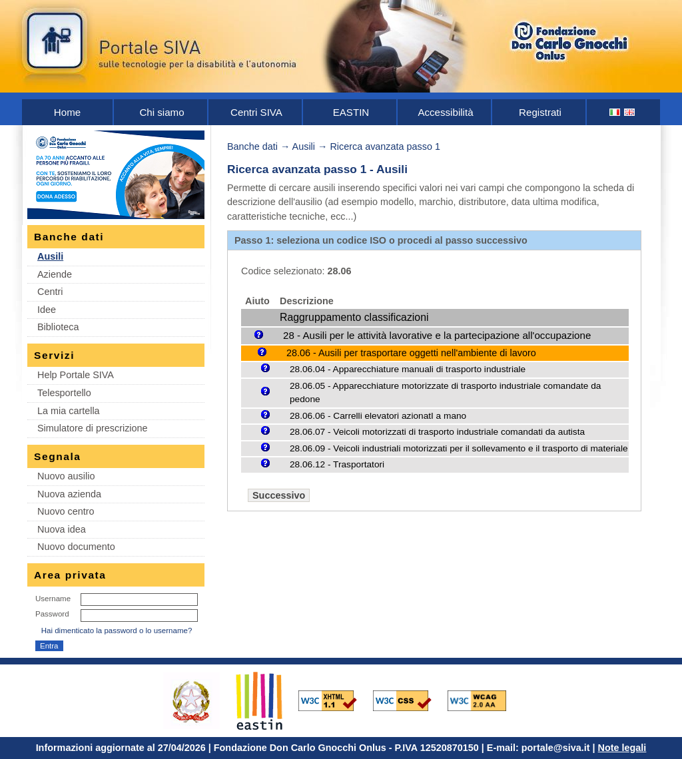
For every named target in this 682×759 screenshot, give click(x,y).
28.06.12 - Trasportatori (337, 464)
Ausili (50, 256)
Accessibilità (445, 112)
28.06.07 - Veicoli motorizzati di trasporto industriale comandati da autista (437, 432)
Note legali (622, 747)
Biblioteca (58, 327)
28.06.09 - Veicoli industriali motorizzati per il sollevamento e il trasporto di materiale (459, 448)
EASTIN (351, 112)
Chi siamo (161, 112)
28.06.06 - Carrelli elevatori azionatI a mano (378, 416)
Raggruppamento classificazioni (354, 317)
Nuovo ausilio (66, 476)
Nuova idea (61, 529)
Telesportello (64, 392)
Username (53, 599)
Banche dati (252, 146)
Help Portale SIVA (75, 375)
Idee (46, 309)
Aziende (54, 274)
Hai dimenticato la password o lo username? (116, 630)
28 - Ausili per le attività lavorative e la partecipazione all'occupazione (437, 335)
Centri (50, 291)
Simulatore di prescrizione (92, 428)
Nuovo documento (76, 546)
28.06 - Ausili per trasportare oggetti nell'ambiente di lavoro (411, 353)
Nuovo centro (66, 511)
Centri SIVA (256, 112)
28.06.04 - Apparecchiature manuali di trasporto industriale (407, 369)
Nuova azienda (69, 494)
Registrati (540, 112)
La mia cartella (68, 410)
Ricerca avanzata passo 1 (385, 146)
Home (67, 112)
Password (52, 614)
